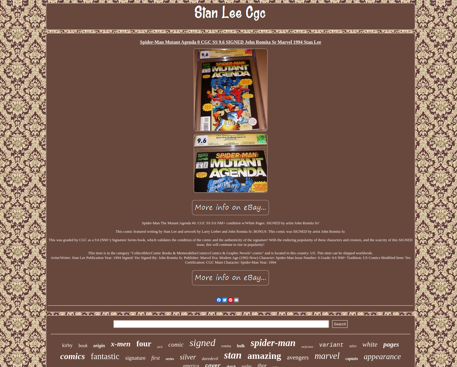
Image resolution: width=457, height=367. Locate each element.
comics (72, 356)
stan (233, 355)
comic (176, 344)
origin (99, 345)
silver (188, 357)
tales (353, 346)
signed (202, 342)
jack (159, 346)
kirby (67, 345)
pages (391, 344)
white (369, 344)
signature (135, 358)
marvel (327, 356)
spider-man (273, 343)
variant (331, 345)
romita (226, 346)
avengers (298, 357)
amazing (264, 355)
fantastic (105, 356)
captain (351, 359)
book (82, 345)
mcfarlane (307, 346)
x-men (121, 344)
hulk (241, 346)
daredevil (210, 358)
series (170, 359)
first (155, 358)
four (143, 343)
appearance (382, 356)
